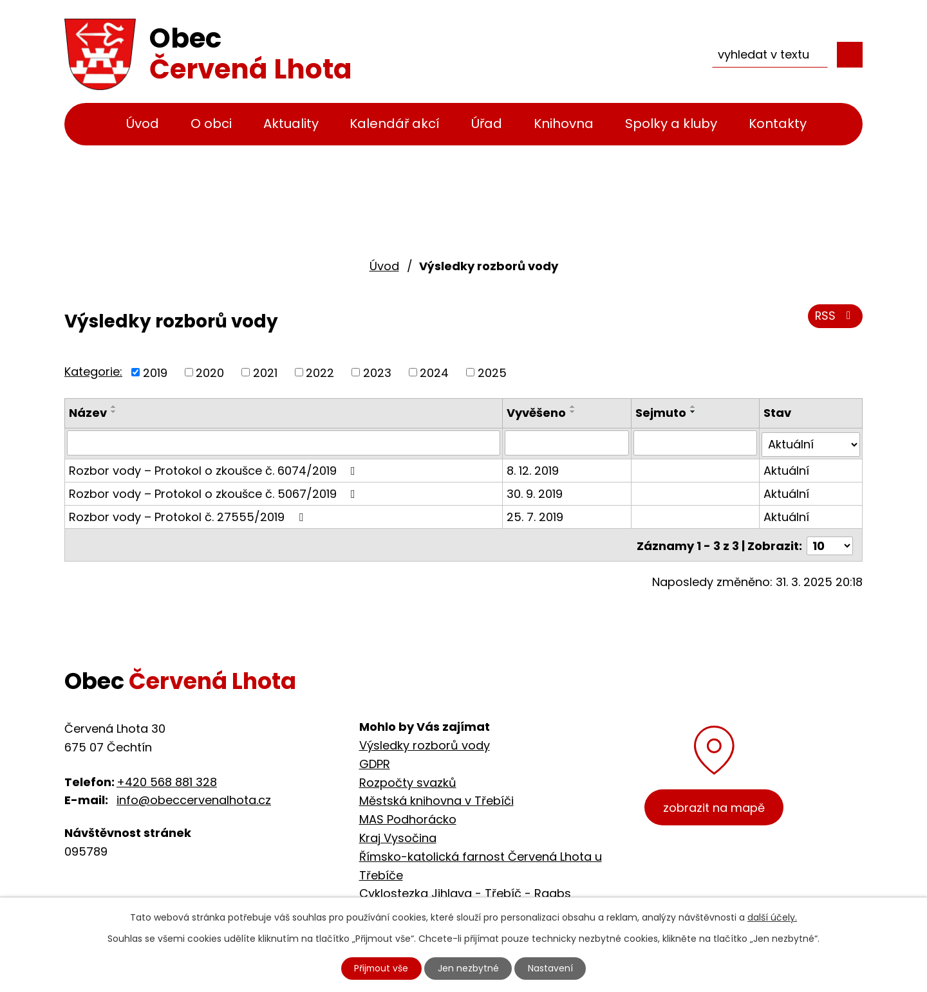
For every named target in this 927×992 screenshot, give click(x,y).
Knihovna (564, 124)
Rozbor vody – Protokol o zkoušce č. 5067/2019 (214, 492)
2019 (155, 372)
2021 (265, 372)
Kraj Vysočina (397, 838)
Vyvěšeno (536, 413)
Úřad (486, 124)
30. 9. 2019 (535, 492)
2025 (492, 372)
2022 (320, 372)
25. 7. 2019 (535, 515)
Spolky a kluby (671, 124)
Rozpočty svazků (407, 783)
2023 (377, 372)
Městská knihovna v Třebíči (436, 801)
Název (88, 413)
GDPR (374, 764)
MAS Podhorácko (407, 819)
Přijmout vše (381, 968)
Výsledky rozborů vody (424, 745)
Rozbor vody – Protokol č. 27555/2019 (188, 515)
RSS (835, 317)
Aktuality (291, 124)
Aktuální (786, 469)
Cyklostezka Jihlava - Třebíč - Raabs (465, 893)
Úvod (142, 124)
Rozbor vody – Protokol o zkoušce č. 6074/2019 (214, 469)
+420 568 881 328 (167, 782)
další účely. (772, 916)
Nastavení (551, 968)
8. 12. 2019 (533, 469)
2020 (210, 372)
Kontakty (778, 124)
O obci (211, 124)
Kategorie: (93, 371)
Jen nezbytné (469, 968)
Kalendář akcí (395, 124)
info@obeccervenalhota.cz (194, 800)
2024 (434, 372)
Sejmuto (660, 413)
